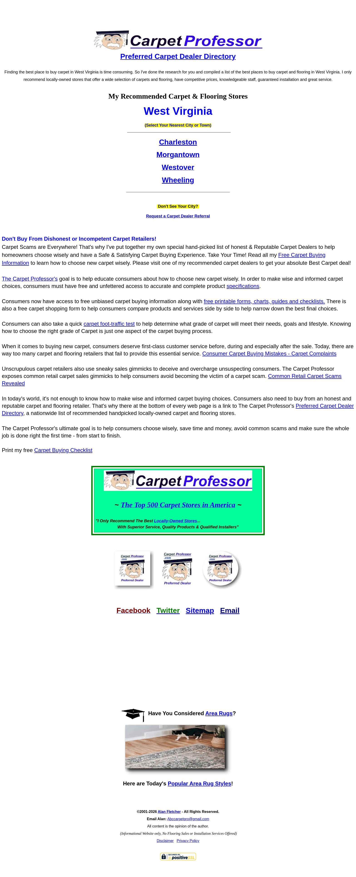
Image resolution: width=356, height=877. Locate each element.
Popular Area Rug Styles (199, 783)
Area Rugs (218, 713)
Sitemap (200, 610)
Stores (190, 521)
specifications (243, 286)
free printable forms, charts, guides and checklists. (264, 301)
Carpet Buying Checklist (63, 450)
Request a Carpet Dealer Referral (178, 216)
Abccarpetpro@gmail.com (188, 819)
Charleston (178, 142)
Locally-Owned (169, 521)
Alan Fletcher (169, 812)
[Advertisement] (178, 11)
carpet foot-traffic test (109, 324)
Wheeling (178, 180)
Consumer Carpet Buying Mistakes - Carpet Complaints (269, 353)
